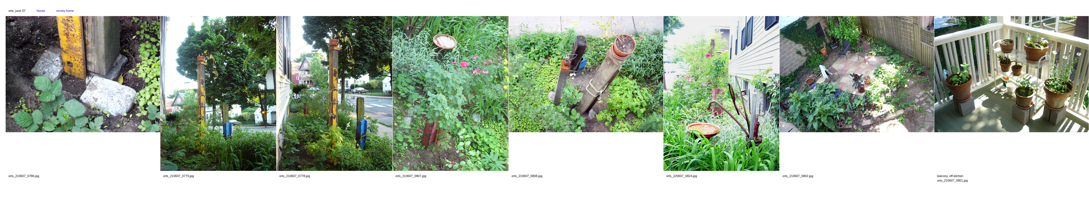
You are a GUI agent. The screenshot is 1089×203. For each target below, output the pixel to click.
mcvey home (65, 10)
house (41, 10)
